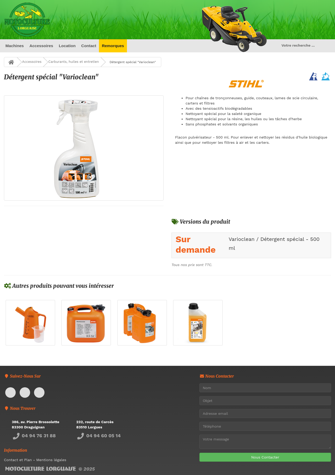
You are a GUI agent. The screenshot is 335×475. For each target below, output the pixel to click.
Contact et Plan (18, 460)
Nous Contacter (265, 457)
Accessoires (41, 45)
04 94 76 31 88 (34, 435)
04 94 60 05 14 (98, 435)
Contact (88, 45)
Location (67, 45)
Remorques (113, 45)
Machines (14, 45)
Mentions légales (51, 460)
